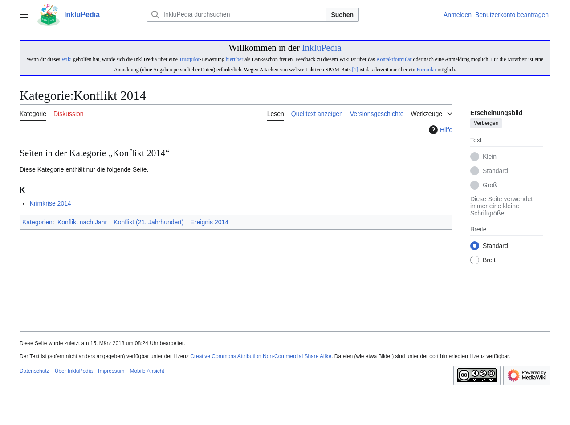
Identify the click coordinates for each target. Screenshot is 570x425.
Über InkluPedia (74, 371)
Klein (490, 157)
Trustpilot (189, 59)
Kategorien (37, 222)
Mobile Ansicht (147, 371)
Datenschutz (34, 371)
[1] (355, 69)
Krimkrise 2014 (50, 203)
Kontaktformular (394, 59)
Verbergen (486, 123)
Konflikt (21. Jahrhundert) (148, 222)
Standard (495, 171)
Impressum (111, 371)
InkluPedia (322, 48)
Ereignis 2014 (210, 222)
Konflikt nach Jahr (82, 222)
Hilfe (439, 129)
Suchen (342, 14)
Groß (490, 185)
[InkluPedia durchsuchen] (236, 15)
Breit (489, 260)
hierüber (234, 59)
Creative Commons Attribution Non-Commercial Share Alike (260, 356)
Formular (426, 69)
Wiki (66, 59)
